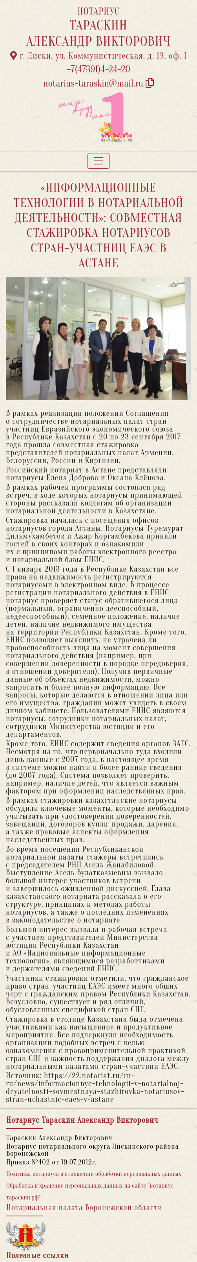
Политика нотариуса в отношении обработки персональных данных (93, 1173)
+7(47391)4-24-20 (98, 69)
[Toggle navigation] (98, 161)
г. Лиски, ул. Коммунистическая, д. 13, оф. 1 (98, 56)
